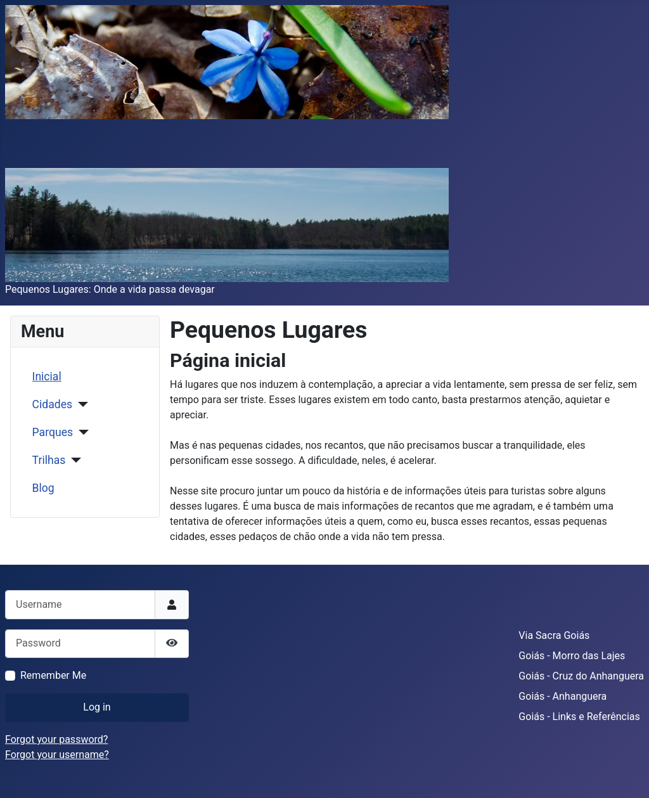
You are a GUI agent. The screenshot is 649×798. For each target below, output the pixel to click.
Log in (96, 707)
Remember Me (53, 675)
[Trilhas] (73, 460)
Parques (52, 432)
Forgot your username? (57, 755)
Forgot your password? (56, 739)
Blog (43, 488)
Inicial (46, 376)
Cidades (52, 404)
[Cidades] (80, 404)
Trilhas (49, 460)
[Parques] (81, 432)
